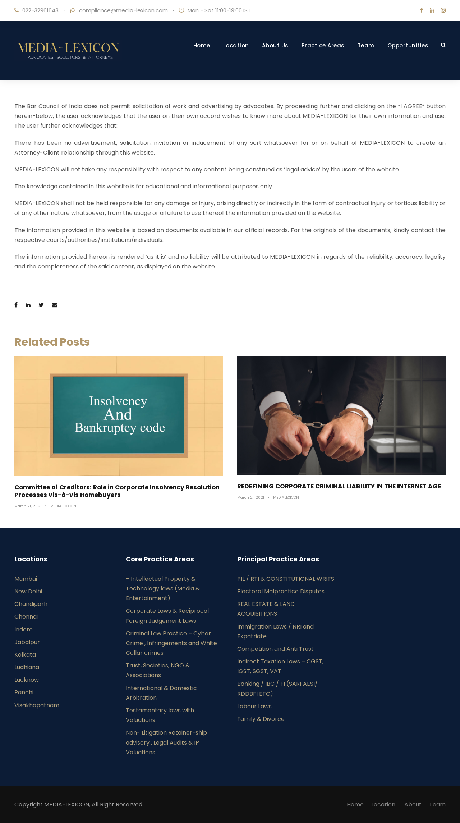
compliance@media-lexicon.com (123, 10)
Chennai (26, 616)
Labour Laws (254, 706)
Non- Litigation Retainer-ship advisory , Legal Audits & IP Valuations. (166, 742)
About (413, 804)
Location (236, 45)
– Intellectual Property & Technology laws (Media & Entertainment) (163, 588)
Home (201, 45)
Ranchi (23, 692)
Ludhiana (26, 667)
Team (366, 45)
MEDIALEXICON (63, 506)
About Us (275, 45)
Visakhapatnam (36, 705)
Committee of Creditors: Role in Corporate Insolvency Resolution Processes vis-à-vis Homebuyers (117, 491)
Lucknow (26, 680)
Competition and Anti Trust (275, 649)
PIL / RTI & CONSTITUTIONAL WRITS (285, 579)
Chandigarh (30, 604)
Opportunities (408, 45)
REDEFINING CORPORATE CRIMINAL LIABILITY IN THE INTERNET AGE (339, 486)
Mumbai (25, 579)
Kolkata (25, 654)
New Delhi (28, 591)
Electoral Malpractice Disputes (281, 591)
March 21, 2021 (27, 506)
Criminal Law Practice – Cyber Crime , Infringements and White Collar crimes (171, 643)
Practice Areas (323, 45)
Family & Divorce (261, 719)
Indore (23, 629)
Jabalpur (27, 642)
